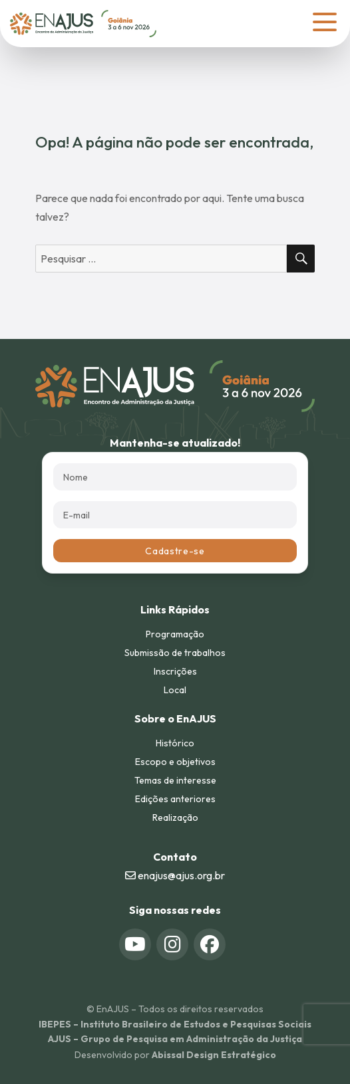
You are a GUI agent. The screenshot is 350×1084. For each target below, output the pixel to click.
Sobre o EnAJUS (175, 718)
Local (175, 690)
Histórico (175, 743)
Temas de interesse (175, 780)
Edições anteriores (175, 799)
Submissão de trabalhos (175, 653)
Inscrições (175, 671)
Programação (175, 634)
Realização (175, 817)
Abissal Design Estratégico (214, 1055)
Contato (175, 856)
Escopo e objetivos (175, 762)
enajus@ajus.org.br (175, 875)
